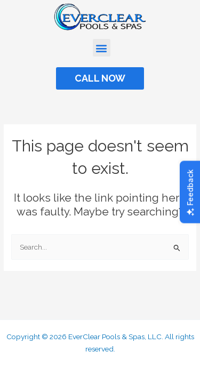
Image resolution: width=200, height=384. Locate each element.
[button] (101, 48)
